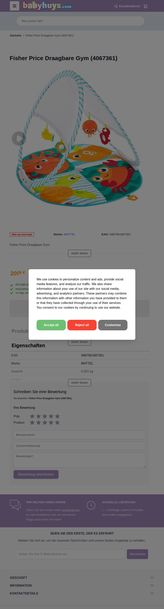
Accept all (51, 325)
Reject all (82, 325)
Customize (113, 325)
